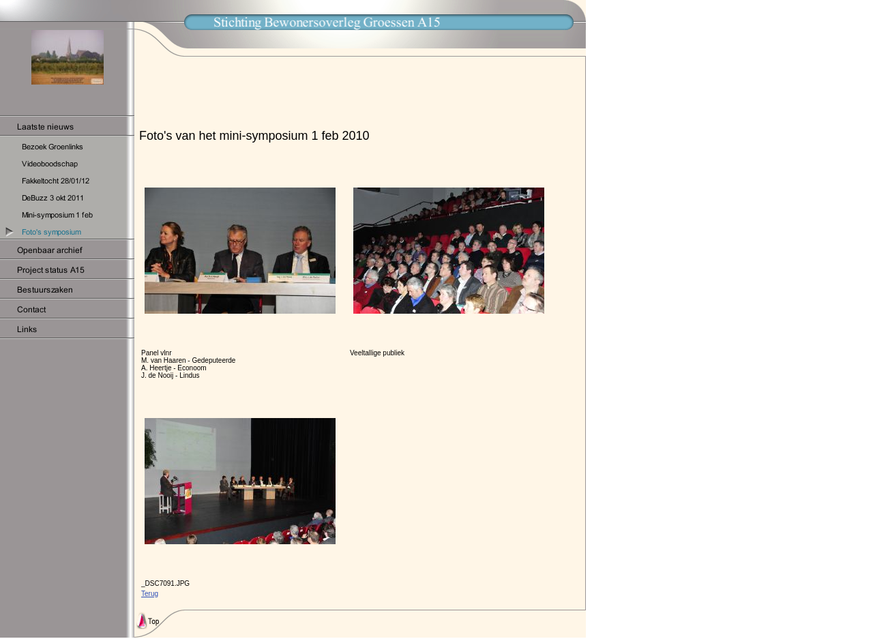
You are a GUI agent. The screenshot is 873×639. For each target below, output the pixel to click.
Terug (149, 593)
